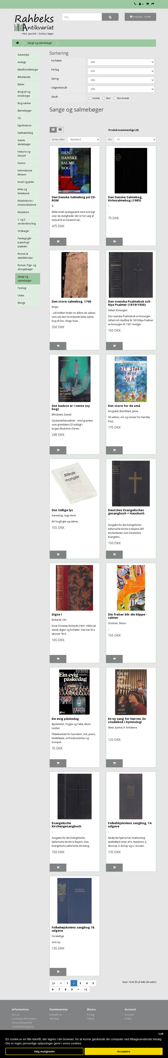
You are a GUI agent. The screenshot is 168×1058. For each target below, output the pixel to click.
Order (128, 1018)
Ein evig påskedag (65, 719)
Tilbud (90, 1018)
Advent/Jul (23, 54)
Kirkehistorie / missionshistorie (27, 202)
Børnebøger (25, 110)
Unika (21, 295)
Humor (22, 163)
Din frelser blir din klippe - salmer (127, 616)
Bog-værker (24, 103)
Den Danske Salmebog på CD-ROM (74, 198)
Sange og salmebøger (39, 43)
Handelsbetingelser (23, 1026)
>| (85, 989)
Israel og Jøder (26, 182)
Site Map (54, 1018)
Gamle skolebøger (24, 142)
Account (129, 1014)
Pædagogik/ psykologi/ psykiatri (24, 242)
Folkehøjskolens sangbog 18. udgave (73, 929)
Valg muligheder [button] (44, 1051)
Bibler (21, 84)
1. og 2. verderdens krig (27, 221)
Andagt (22, 62)
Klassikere (23, 212)
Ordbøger (23, 231)
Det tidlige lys (62, 510)
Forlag (90, 1014)
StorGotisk (123, 98)
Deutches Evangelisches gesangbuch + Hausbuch (126, 511)
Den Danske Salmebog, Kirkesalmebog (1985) (125, 198)
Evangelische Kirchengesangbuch (66, 824)
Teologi (22, 288)
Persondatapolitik (22, 1022)
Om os (15, 1014)
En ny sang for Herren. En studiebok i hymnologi (127, 720)
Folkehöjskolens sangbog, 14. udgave (130, 824)
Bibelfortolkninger (28, 69)
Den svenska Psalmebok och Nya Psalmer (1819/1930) (129, 303)
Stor (108, 98)
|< (53, 983)
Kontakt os (56, 1014)
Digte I (57, 614)
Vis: (110, 139)
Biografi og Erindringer (24, 94)
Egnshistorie (24, 125)
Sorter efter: (58, 139)
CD (19, 118)
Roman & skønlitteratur (25, 255)
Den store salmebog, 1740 (71, 301)
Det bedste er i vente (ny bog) (71, 407)
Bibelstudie (24, 77)
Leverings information (24, 1018)
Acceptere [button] (123, 1051)
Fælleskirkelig (25, 133)
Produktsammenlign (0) (123, 130)
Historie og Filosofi (24, 153)
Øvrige (21, 303)
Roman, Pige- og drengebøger (27, 267)
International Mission (25, 172)
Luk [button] (161, 1033)
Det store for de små (124, 406)
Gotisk (96, 98)
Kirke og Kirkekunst (23, 191)
